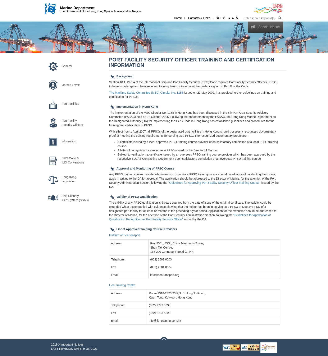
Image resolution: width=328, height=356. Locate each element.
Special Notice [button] (269, 27)
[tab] (265, 27)
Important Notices (71, 344)
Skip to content (9, 2)
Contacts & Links (199, 18)
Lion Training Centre (122, 285)
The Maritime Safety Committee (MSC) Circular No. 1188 (146, 92)
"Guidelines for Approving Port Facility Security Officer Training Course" (214, 182)
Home (178, 18)
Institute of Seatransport (124, 235)
